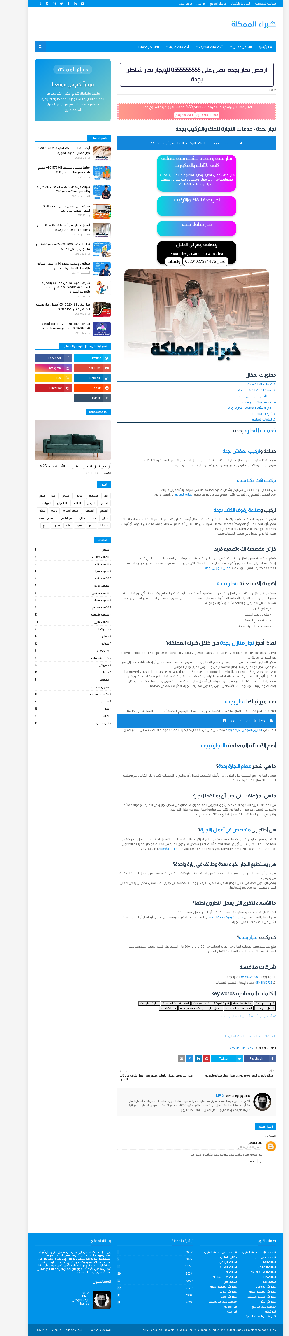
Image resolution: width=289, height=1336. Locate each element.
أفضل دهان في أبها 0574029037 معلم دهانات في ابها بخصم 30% (52, 227)
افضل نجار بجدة (254, 1008)
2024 (144, 1266)
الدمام (93, 503)
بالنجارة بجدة (202, 746)
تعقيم (61, 549)
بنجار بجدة (217, 583)
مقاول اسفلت (61, 687)
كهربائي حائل (257, 1301)
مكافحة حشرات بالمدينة (212, 1301)
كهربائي (61, 665)
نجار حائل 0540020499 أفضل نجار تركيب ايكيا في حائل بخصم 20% (52, 307)
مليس (61, 701)
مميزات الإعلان (196, 115)
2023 (144, 1273)
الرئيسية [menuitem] (254, 47)
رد (249, 1161)
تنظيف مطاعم (61, 607)
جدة (239, 1047)
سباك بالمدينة (217, 1266)
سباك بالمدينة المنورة (252, 1271)
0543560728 (253, 982)
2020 (144, 1295)
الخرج (31, 495)
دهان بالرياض (217, 1257)
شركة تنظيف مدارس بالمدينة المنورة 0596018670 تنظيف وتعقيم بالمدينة (54, 326)
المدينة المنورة (60, 510)
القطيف (79, 510)
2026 (144, 1252)
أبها (95, 495)
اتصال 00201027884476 (194, 261)
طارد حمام (61, 650)
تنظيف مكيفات (61, 614)
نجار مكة (221, 1311)
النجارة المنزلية (173, 494)
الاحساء (82, 495)
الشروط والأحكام (230, 3)
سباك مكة (258, 1281)
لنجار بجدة (225, 701)
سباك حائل (258, 1276)
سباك (61, 643)
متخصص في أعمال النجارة (214, 829)
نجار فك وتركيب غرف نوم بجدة (200, 1003)
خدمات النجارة (249, 430)
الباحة (68, 495)
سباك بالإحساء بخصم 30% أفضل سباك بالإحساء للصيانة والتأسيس (53, 266)
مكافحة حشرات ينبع (253, 1306)
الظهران (51, 503)
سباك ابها (258, 1262)
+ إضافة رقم (174, 115)
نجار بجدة (219, 143)
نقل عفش (61, 723)
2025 (144, 1259)
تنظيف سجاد (61, 571)
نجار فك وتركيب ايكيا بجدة (215, 917)
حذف (241, 1161)
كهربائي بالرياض (255, 1286)
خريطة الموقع (207, 3)
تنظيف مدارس (61, 593)
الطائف (66, 503)
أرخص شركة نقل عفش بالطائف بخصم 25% (64, 466)
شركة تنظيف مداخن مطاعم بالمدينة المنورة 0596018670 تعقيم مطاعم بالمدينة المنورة (55, 287)
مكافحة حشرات (61, 694)
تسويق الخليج (139, 1329)
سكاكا (93, 525)
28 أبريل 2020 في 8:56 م (239, 1147)
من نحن (190, 3)
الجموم (55, 495)
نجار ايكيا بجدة (157, 1008)
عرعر (81, 525)
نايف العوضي (244, 1142)
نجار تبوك (259, 1311)
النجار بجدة (237, 937)
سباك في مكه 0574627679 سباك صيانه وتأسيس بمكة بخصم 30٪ (52, 189)
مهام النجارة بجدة (223, 766)
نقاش (61, 715)
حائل (71, 518)
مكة (57, 525)
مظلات (61, 679)
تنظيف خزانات (61, 564)
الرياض (80, 503)
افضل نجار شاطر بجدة (165, 1003)
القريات (36, 503)
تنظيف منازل (61, 622)
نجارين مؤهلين (158, 848)
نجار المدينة (219, 1306)
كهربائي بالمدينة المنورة (212, 1286)
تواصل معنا (174, 3)
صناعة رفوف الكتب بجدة (226, 510)
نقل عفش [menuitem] (231, 47)
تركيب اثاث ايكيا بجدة (245, 480)
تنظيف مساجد (61, 600)
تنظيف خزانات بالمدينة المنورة (248, 1252)
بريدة (43, 510)
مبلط (61, 672)
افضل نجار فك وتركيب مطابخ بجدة (189, 1008)
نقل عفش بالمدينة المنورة (250, 1316)
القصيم (93, 510)
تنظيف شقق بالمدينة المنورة (209, 1252)
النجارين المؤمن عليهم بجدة (233, 730)
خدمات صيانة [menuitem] (168, 47)
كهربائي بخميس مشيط (251, 1296)
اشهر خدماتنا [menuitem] (138, 47)
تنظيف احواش (61, 556)
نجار (233, 1047)
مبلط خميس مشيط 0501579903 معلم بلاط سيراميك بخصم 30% (53, 170)
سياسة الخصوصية (254, 3)
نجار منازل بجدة (226, 643)
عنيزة (69, 525)
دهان (61, 636)
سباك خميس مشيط (213, 1276)
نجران (46, 525)
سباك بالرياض (217, 1262)
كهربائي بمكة (218, 1296)
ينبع (34, 525)
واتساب (163, 261)
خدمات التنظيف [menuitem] (200, 47)
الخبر (42, 495)
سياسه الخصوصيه (65, 1329)
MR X (262, 90)
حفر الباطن (56, 518)
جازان (94, 518)
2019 (144, 1302)
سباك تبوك (219, 1271)
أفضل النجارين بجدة (207, 568)
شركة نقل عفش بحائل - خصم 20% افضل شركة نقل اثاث (55, 208)
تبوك (31, 510)
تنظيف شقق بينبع (254, 1257)
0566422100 (238, 977)
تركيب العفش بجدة (230, 451)
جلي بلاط (61, 629)
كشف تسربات (61, 658)
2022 (144, 1280)
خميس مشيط (36, 518)
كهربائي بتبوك (217, 1291)
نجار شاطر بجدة (254, 1003)
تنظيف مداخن (61, 585)
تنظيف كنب (61, 578)
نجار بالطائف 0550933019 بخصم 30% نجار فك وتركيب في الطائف (52, 247)
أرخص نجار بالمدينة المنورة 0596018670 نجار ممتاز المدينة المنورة (53, 151)
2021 (144, 1288)
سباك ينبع (219, 1281)
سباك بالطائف (256, 1266)
